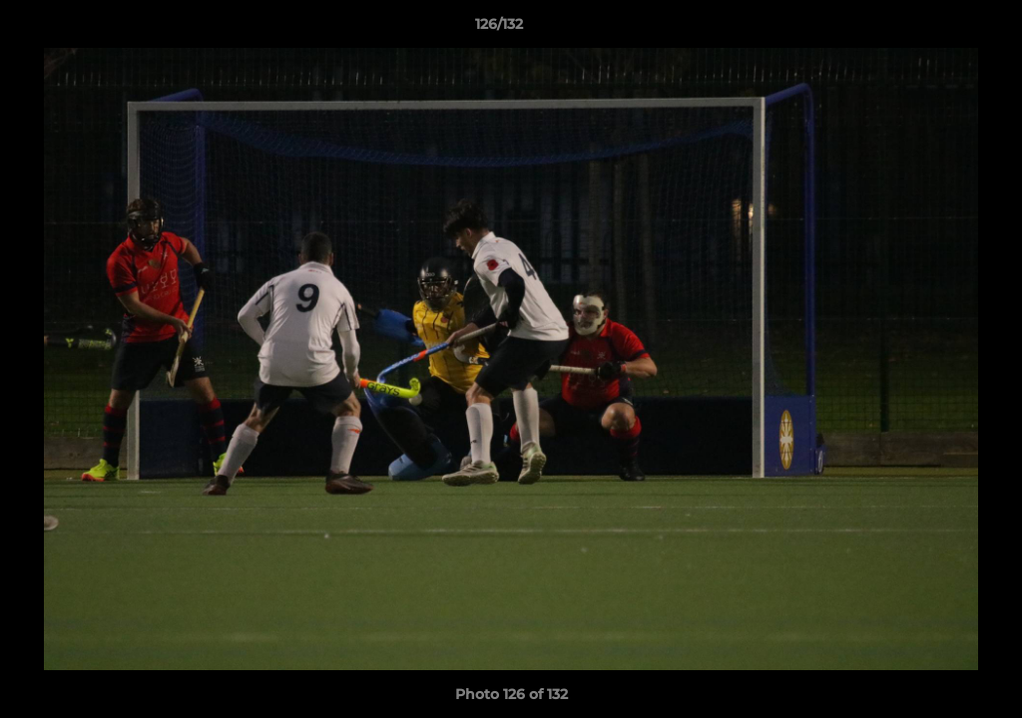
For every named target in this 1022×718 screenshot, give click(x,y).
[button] (938, 29)
